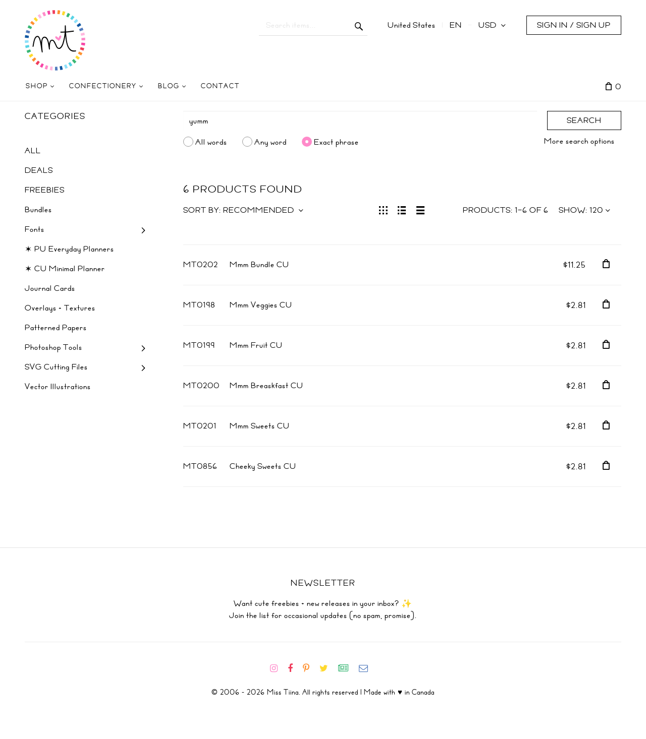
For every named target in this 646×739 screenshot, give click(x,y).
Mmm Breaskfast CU (266, 386)
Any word (270, 142)
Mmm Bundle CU (259, 265)
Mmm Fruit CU (256, 345)
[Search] (360, 121)
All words (211, 142)
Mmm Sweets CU (260, 426)
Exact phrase (336, 142)
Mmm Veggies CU (261, 305)
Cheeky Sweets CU (263, 466)
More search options (579, 141)
